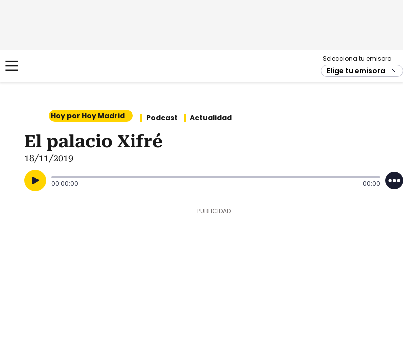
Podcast (162, 118)
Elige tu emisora (356, 71)
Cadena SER (45, 66)
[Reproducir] (35, 180)
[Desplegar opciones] (394, 180)
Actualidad (211, 118)
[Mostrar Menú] (12, 66)
